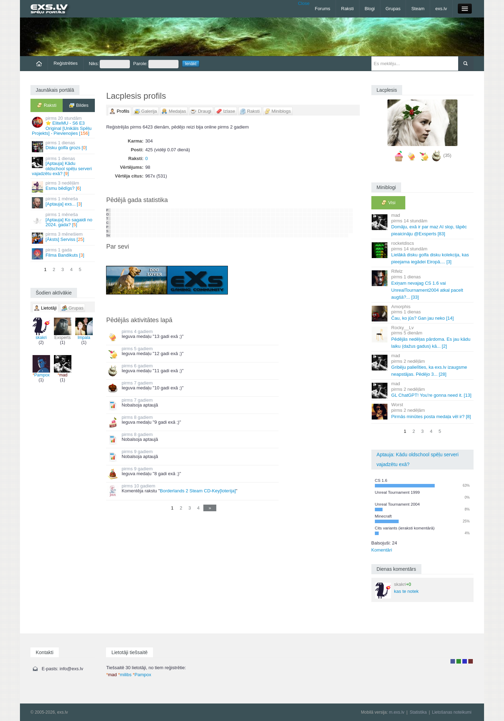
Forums (322, 8)
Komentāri (381, 550)
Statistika (418, 712)
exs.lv (441, 8)
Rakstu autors (458, 661)
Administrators (470, 661)
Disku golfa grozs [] (63, 146)
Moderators (464, 661)
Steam (418, 8)
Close (303, 3)
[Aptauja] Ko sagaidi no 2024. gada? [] (63, 219)
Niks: (109, 64)
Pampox (41, 366)
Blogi (370, 8)
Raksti (347, 8)
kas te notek (397, 590)
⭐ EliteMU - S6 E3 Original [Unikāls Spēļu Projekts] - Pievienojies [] (63, 126)
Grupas (393, 8)
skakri (41, 329)
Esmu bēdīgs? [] (63, 186)
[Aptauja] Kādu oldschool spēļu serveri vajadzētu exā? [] (63, 166)
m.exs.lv (396, 712)
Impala (84, 329)
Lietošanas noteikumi (451, 712)
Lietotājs (452, 661)
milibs (124, 674)
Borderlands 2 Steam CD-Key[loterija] (198, 490)
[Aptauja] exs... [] (63, 202)
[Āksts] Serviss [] (63, 237)
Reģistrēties (66, 63)
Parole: (155, 64)
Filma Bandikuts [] (63, 253)
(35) (447, 155)
